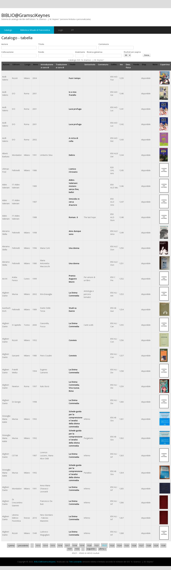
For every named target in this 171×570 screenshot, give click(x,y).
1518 (74, 545)
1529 (156, 545)
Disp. (144, 64)
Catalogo (8, 30)
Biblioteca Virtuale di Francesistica (35, 30)
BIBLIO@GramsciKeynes (25, 15)
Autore (4, 44)
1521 (96, 545)
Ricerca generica (94, 52)
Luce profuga (75, 109)
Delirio (72, 155)
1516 (60, 545)
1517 (67, 545)
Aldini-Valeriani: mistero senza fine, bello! (74, 186)
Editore (16, 64)
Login (60, 30)
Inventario (80, 52)
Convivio (73, 340)
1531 (70, 548)
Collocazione (7, 52)
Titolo (41, 44)
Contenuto (104, 44)
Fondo (41, 52)
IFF (72, 30)
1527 (141, 545)
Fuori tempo (74, 78)
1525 (126, 545)
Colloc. (114, 64)
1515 (52, 545)
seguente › (91, 548)
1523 (112, 545)
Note (155, 64)
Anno (35, 64)
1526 (134, 545)
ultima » (102, 548)
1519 (82, 545)
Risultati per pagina (132, 52)
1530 (163, 545)
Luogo (27, 64)
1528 (148, 545)
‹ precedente (22, 545)
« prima (11, 545)
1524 (119, 545)
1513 (38, 545)
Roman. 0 (73, 217)
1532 (77, 548)
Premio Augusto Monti (73, 278)
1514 (45, 545)
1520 (89, 545)
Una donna (74, 248)
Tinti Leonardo (75, 561)
